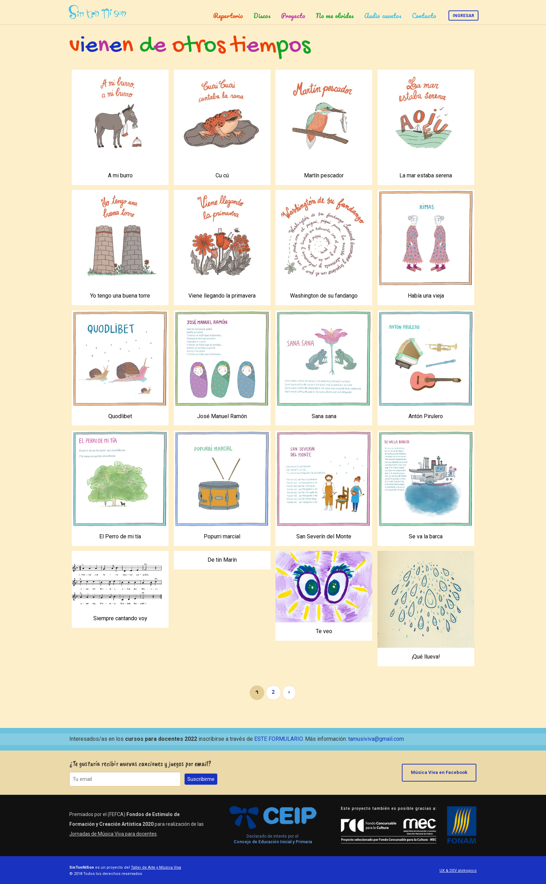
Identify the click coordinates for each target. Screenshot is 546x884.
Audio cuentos (382, 15)
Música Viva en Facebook (439, 772)
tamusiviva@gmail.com (376, 739)
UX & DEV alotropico (458, 870)
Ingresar (463, 15)
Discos (262, 15)
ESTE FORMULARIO (278, 739)
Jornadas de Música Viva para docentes (113, 834)
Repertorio (228, 15)
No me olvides (335, 15)
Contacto (424, 15)
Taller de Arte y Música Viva (156, 867)
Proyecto (293, 15)
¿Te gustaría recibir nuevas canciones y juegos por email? (140, 763)
